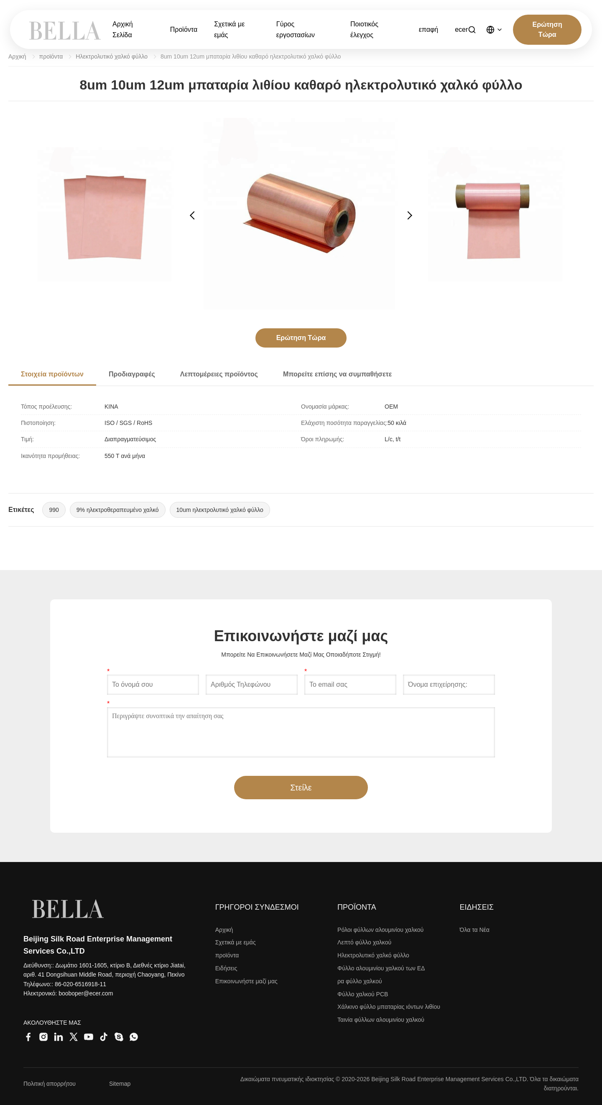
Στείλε (301, 787)
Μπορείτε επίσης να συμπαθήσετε (337, 374)
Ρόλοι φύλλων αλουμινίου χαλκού (380, 929)
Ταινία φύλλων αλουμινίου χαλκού (380, 1019)
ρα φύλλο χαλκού (359, 981)
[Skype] (119, 1037)
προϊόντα (51, 56)
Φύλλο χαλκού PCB (362, 994)
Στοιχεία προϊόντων (52, 374)
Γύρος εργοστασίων (295, 29)
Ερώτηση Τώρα (547, 29)
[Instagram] (43, 1037)
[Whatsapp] (134, 1037)
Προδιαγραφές (132, 374)
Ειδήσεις (226, 968)
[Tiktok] (104, 1037)
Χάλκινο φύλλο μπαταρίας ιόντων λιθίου (388, 1006)
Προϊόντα (183, 29)
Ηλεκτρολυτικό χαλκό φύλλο (112, 56)
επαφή (428, 29)
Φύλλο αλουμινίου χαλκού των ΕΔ (381, 968)
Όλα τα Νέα (475, 929)
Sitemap (119, 1083)
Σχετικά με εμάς (229, 29)
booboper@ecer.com (86, 993)
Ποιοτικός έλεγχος (364, 29)
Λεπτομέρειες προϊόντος (219, 374)
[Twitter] (74, 1037)
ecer (461, 29)
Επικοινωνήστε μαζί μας (246, 981)
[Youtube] (89, 1037)
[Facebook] (28, 1037)
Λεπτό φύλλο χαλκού (364, 942)
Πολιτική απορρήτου (49, 1083)
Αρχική (17, 56)
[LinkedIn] (59, 1037)
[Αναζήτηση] (472, 30)
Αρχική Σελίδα (122, 29)
